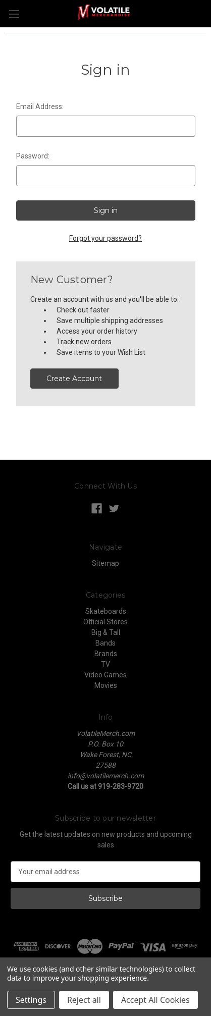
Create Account (74, 378)
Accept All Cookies (155, 999)
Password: (32, 156)
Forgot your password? (105, 238)
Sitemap (105, 563)
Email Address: (40, 106)
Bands (105, 643)
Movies (105, 685)
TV (105, 664)
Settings (31, 999)
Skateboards (105, 611)
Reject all (84, 999)
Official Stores (105, 622)
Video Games (105, 675)
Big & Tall (105, 632)
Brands (105, 654)
